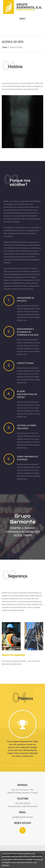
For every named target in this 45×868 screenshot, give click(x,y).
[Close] (42, 853)
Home (4, 47)
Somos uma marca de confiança (27, 458)
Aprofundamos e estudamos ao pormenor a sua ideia (27, 332)
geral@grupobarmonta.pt (22, 817)
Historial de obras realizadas (26, 427)
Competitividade (25, 363)
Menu (22, 18)
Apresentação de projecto (25, 299)
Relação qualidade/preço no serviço (27, 394)
